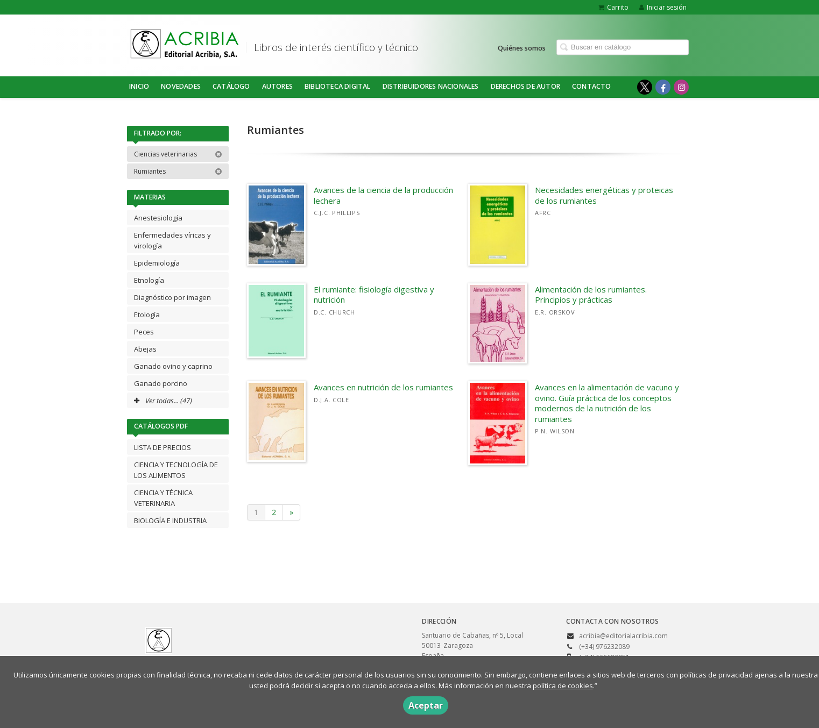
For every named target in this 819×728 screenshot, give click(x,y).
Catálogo (231, 86)
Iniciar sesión (663, 7)
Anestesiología (158, 218)
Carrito (613, 7)
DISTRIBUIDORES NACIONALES (431, 86)
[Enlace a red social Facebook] (662, 87)
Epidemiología (157, 263)
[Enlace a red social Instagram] (681, 87)
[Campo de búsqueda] (622, 47)
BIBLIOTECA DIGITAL (338, 86)
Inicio (139, 86)
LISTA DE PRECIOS (162, 447)
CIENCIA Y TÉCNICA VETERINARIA (163, 498)
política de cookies (563, 685)
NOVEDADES (181, 86)
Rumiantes (178, 171)
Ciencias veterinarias (178, 154)
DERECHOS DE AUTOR (525, 86)
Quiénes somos (522, 47)
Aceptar (425, 705)
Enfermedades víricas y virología (172, 240)
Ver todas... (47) (163, 400)
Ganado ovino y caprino (173, 366)
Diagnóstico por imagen (172, 297)
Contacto (591, 86)
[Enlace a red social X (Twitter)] (644, 87)
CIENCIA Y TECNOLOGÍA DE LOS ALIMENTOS (176, 470)
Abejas (145, 349)
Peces (144, 332)
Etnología (149, 280)
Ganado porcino (160, 383)
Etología (147, 314)
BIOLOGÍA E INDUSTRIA (170, 520)
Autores (277, 86)
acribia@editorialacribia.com (623, 635)
